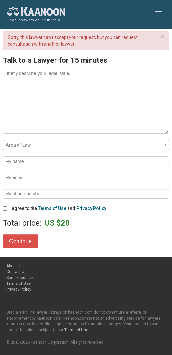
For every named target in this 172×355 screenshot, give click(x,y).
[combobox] (86, 145)
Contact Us (16, 272)
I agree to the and (54, 208)
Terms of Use (52, 208)
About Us (14, 266)
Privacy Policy (91, 208)
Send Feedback (20, 277)
